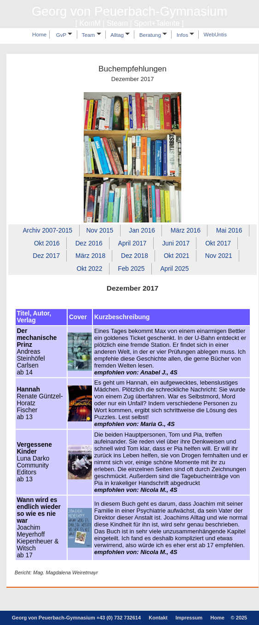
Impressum (188, 617)
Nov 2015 (99, 230)
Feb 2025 (131, 268)
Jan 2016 (142, 230)
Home (39, 35)
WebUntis (215, 35)
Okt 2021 (177, 255)
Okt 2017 (218, 242)
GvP (64, 35)
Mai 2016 (229, 230)
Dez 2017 (46, 255)
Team (91, 35)
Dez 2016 (89, 242)
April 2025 (174, 268)
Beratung (153, 35)
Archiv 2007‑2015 (47, 230)
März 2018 (90, 255)
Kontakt (158, 617)
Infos (186, 35)
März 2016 (186, 230)
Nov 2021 (218, 255)
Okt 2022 (89, 268)
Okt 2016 (47, 242)
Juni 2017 (176, 242)
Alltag (120, 35)
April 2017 (132, 242)
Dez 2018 (134, 255)
